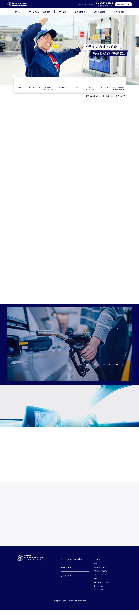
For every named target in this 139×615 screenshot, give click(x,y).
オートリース (104, 88)
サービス (62, 11)
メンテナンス (62, 88)
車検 (76, 88)
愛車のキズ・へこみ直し (102, 587)
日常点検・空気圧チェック (48, 88)
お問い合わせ (123, 4)
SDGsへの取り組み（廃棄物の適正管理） (118, 88)
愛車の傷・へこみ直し (90, 88)
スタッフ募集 (119, 11)
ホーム (17, 11)
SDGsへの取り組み (100, 594)
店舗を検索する (69, 190)
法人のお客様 (80, 11)
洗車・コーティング (34, 88)
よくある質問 (99, 11)
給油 (20, 88)
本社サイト (86, 4)
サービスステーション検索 (39, 11)
